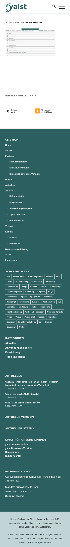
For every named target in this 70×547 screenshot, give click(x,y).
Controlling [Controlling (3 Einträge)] (50, 282)
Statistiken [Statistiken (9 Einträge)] (11, 327)
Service (9, 190)
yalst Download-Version (18, 448)
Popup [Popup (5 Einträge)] (18, 317)
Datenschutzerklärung (16, 249)
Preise (8, 179)
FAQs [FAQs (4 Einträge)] (50, 292)
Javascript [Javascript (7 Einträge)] (11, 302)
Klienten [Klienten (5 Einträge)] (35, 302)
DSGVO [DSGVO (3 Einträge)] (44, 287)
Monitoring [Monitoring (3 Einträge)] (45, 307)
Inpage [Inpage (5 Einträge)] (24, 297)
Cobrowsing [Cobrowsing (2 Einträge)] (36, 282)
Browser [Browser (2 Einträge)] (49, 277)
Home (8, 145)
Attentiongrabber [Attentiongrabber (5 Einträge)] (35, 277)
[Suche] (52, 7)
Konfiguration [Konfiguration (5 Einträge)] (49, 302)
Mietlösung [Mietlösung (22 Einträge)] (23, 307)
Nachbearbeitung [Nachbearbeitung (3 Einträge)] (14, 312)
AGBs (8, 254)
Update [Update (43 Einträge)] (22, 327)
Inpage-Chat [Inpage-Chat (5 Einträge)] (35, 297)
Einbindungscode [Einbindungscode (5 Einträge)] (14, 292)
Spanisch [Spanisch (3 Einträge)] (11, 322)
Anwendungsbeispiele (20, 208)
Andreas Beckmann (33, 23)
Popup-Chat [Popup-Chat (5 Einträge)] (29, 317)
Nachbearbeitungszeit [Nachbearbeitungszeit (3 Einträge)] (34, 312)
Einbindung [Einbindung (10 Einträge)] (55, 287)
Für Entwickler (16, 220)
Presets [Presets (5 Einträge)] (41, 317)
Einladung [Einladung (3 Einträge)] (29, 292)
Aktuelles (10, 185)
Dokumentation (17, 196)
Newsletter (14, 243)
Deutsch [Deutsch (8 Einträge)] (33, 287)
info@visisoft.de (43, 542)
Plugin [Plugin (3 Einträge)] (9, 317)
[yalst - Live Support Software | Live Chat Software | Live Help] (29, 7)
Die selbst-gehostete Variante (24, 174)
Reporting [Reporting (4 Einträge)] (52, 317)
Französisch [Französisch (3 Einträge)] (12, 297)
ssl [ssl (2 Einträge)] (40, 322)
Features (9, 156)
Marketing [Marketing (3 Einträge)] (11, 307)
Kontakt (9, 231)
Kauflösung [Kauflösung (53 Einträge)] (24, 302)
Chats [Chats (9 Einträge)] (9, 282)
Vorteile (9, 150)
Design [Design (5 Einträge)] (24, 287)
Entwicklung (12, 352)
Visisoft (9, 226)
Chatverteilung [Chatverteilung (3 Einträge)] (21, 282)
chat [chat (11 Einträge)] (58, 277)
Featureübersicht (18, 161)
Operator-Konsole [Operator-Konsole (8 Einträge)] (55, 312)
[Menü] (60, 7)
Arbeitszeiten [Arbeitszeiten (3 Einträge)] (19, 277)
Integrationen (16, 202)
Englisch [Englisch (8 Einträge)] (41, 292)
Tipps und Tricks (18, 214)
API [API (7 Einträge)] (8, 277)
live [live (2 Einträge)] (59, 302)
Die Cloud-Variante (19, 167)
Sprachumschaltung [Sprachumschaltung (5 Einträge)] (27, 322)
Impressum (11, 260)
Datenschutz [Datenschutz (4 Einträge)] (12, 287)
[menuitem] (52, 7)
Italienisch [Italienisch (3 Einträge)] (48, 297)
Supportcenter (13, 456)
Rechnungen (12, 452)
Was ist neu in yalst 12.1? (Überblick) (22, 394)
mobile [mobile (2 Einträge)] (34, 307)
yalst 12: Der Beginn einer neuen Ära (22, 403)
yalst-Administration (16, 444)
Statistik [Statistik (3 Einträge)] (48, 322)
